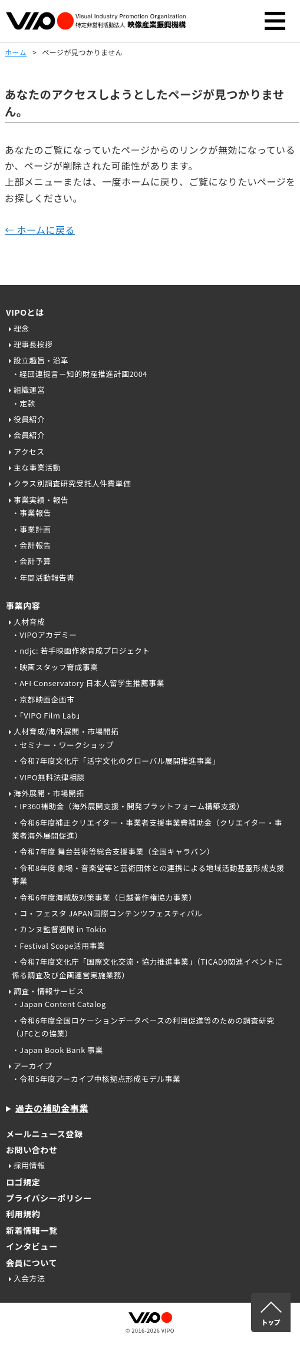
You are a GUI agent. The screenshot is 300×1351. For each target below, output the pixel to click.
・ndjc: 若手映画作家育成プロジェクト (81, 650)
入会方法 (29, 1278)
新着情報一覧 (31, 1230)
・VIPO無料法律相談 (48, 777)
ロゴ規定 (23, 1182)
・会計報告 (31, 545)
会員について (31, 1263)
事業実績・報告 (41, 499)
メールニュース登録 (44, 1134)
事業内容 (23, 605)
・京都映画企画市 (43, 699)
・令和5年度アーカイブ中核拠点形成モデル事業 (96, 1078)
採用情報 (29, 1165)
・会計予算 (31, 561)
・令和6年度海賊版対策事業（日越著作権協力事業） (104, 897)
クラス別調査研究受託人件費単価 (72, 483)
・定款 (23, 403)
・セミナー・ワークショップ (63, 744)
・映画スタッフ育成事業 (55, 667)
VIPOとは (25, 312)
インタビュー (31, 1246)
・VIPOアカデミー (44, 634)
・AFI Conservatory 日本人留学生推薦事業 (88, 682)
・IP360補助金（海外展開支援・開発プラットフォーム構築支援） (128, 806)
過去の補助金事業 (51, 1108)
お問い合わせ (31, 1149)
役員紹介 (29, 419)
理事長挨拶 (33, 344)
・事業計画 (31, 529)
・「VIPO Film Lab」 (48, 715)
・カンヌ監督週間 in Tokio (59, 929)
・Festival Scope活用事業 (58, 945)
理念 (21, 328)
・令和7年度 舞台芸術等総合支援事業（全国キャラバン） (113, 851)
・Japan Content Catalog (59, 1003)
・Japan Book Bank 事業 (57, 1049)
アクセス (29, 451)
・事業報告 (31, 512)
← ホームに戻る (40, 230)
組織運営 (29, 389)
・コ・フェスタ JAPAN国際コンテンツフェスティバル (107, 913)
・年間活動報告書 (43, 577)
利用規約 (23, 1214)
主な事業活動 (37, 467)
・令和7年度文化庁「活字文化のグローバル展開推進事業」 (116, 760)
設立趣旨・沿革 (41, 360)
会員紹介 (29, 435)
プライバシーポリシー (49, 1198)
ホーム (16, 52)
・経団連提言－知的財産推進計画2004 (79, 373)
